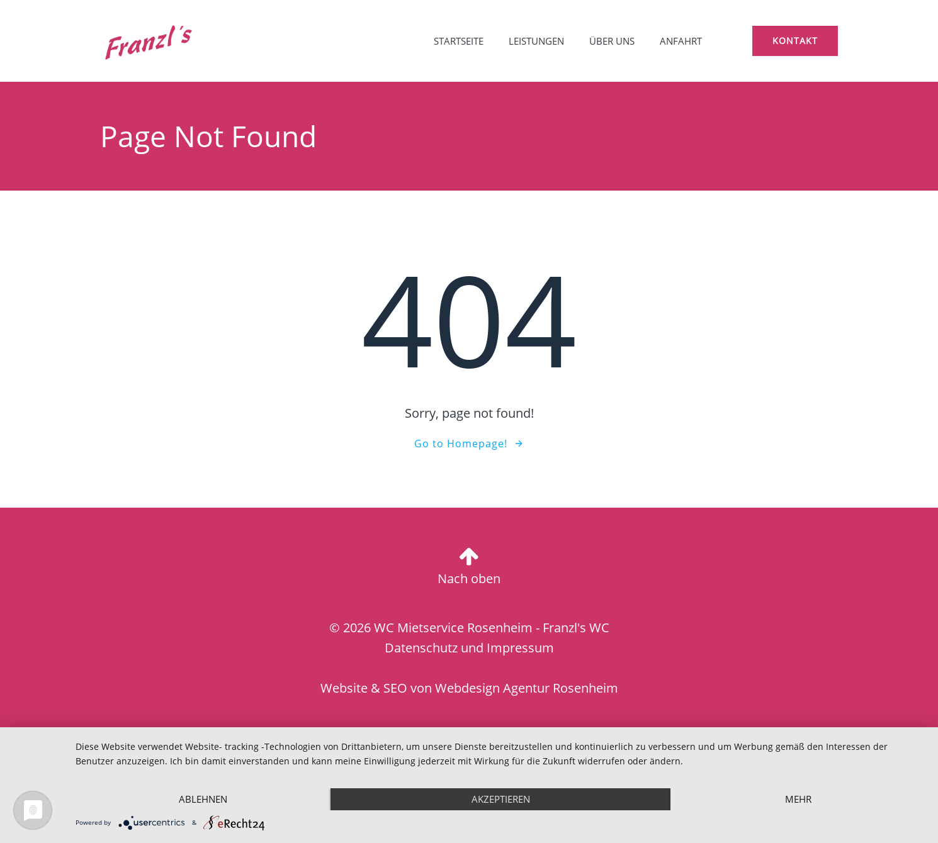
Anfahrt (681, 41)
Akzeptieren (501, 799)
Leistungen (536, 41)
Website (344, 687)
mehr (798, 799)
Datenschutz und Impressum (469, 647)
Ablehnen (203, 799)
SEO (395, 687)
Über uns (612, 41)
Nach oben (469, 578)
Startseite (458, 41)
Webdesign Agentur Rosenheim (526, 687)
